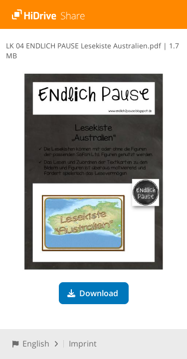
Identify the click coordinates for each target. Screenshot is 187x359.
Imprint (83, 343)
